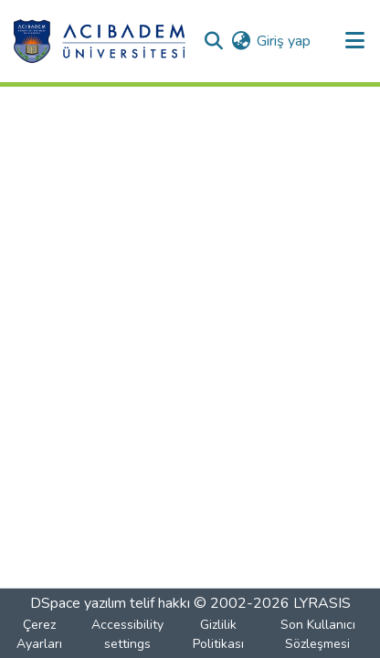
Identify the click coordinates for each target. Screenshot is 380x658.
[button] (99, 41)
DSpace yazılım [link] (78, 603)
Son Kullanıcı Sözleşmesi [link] (317, 634)
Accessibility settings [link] (127, 634)
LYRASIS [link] (322, 603)
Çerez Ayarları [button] (39, 634)
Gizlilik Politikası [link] (218, 634)
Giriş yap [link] (284, 41)
